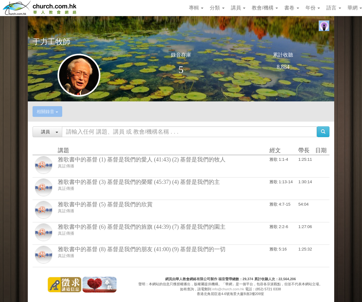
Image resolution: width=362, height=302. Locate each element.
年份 (312, 7)
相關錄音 (47, 111)
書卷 (291, 7)
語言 (333, 7)
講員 (238, 7)
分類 (217, 7)
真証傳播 (66, 166)
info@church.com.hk (228, 289)
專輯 (196, 7)
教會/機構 (265, 7)
